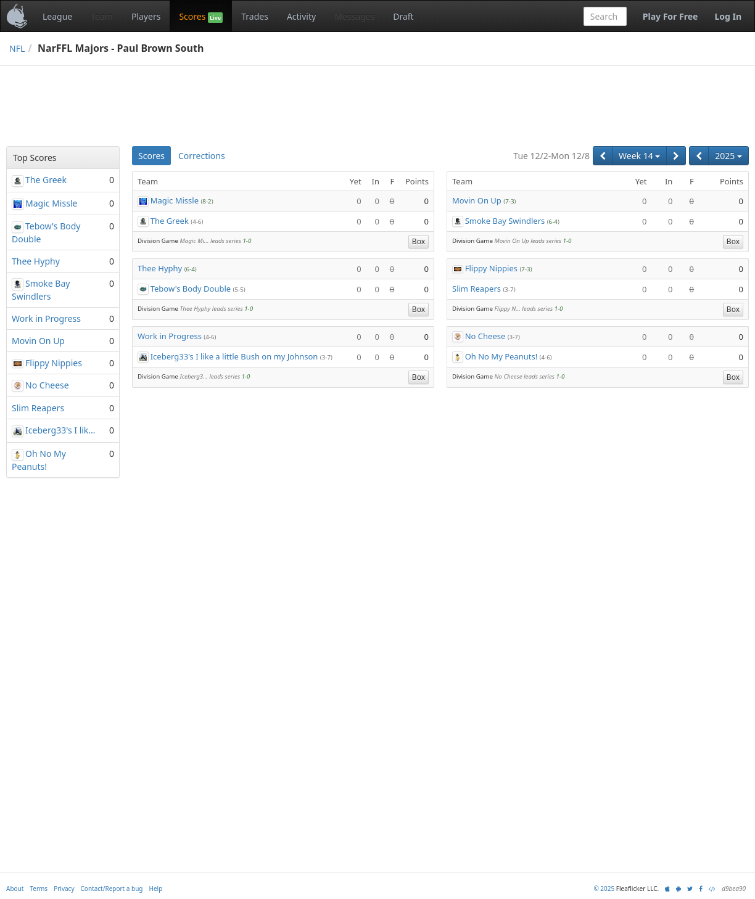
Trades (254, 16)
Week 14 (639, 156)
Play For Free (670, 16)
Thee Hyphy (160, 268)
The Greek (170, 220)
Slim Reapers (476, 288)
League (57, 16)
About (14, 888)
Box (418, 241)
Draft (403, 16)
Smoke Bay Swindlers (505, 220)
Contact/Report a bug (112, 888)
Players (145, 16)
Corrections (201, 156)
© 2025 (603, 888)
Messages (354, 16)
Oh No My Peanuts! (501, 356)
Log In (727, 16)
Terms (38, 888)
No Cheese (485, 336)
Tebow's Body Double (191, 288)
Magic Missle (175, 200)
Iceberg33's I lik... (60, 430)
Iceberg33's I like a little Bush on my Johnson (234, 356)
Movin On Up (476, 200)
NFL (17, 48)
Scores (201, 16)
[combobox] (605, 16)
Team (102, 16)
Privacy (64, 888)
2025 (728, 156)
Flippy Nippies (491, 268)
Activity (301, 16)
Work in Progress (170, 336)
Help (156, 888)
